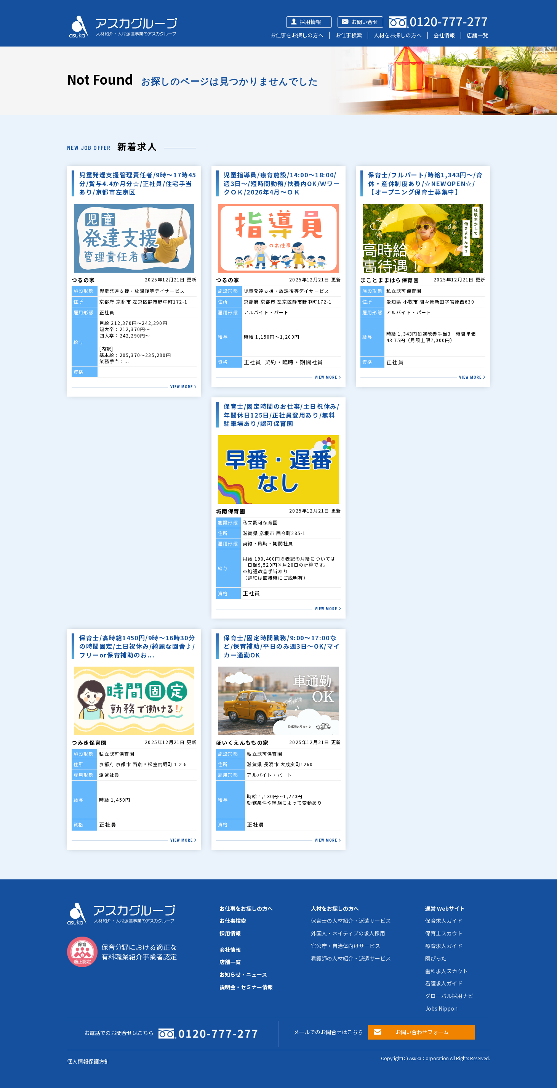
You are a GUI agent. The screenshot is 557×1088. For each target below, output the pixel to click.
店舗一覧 (477, 35)
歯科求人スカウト (446, 971)
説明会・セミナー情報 (246, 987)
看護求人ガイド (444, 983)
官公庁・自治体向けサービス (345, 946)
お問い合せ (364, 22)
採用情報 (310, 22)
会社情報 (444, 35)
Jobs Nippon (441, 1008)
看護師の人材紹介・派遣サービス (351, 958)
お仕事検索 (348, 35)
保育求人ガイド (444, 920)
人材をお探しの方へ (398, 35)
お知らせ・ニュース (243, 974)
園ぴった (436, 958)
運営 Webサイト (445, 908)
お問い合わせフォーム (422, 1032)
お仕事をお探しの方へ (296, 35)
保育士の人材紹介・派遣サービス (351, 920)
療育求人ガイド (444, 946)
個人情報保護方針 (88, 1061)
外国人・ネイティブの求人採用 (348, 933)
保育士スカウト (444, 933)
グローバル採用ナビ (449, 996)
